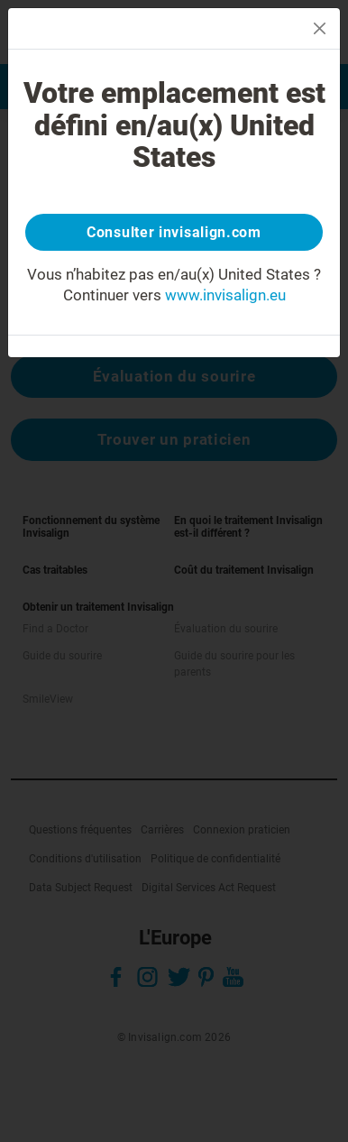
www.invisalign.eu (225, 295)
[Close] (320, 28)
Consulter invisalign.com (174, 232)
